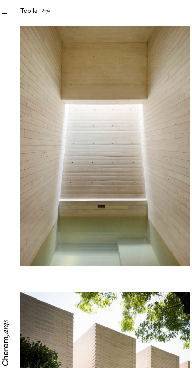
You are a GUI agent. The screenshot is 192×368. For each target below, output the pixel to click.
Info (46, 10)
